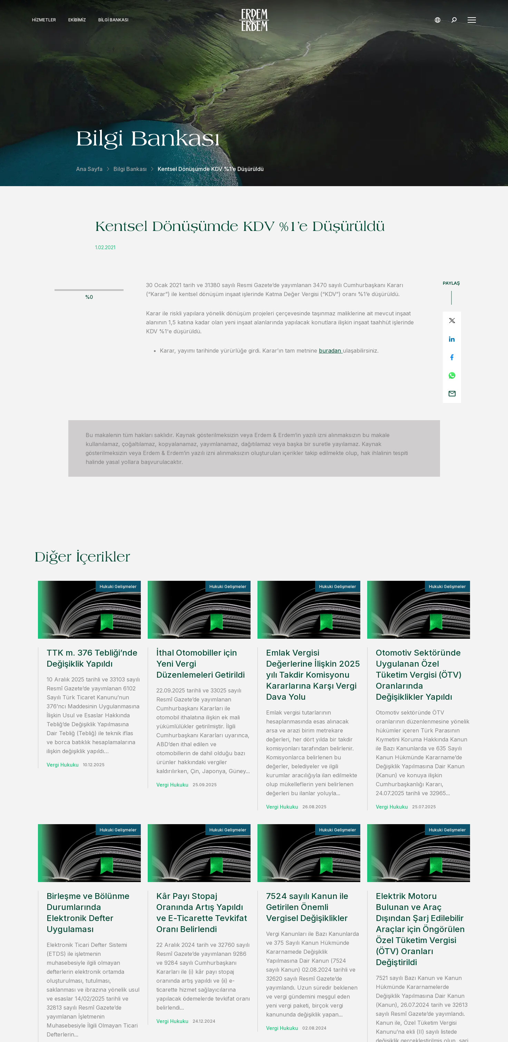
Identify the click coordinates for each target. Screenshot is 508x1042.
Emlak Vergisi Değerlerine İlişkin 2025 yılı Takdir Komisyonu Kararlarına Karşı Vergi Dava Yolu (313, 675)
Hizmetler (46, 20)
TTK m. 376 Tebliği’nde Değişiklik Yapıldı (92, 658)
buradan (331, 350)
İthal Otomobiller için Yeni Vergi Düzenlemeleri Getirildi (200, 664)
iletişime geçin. (330, 878)
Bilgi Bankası (116, 20)
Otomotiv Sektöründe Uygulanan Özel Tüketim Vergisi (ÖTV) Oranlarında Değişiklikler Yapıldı (419, 675)
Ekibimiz (79, 20)
